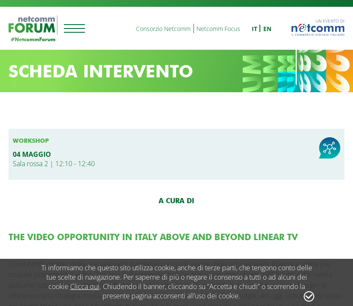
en (267, 29)
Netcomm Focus (218, 29)
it (254, 29)
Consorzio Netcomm (163, 29)
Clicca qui (85, 286)
